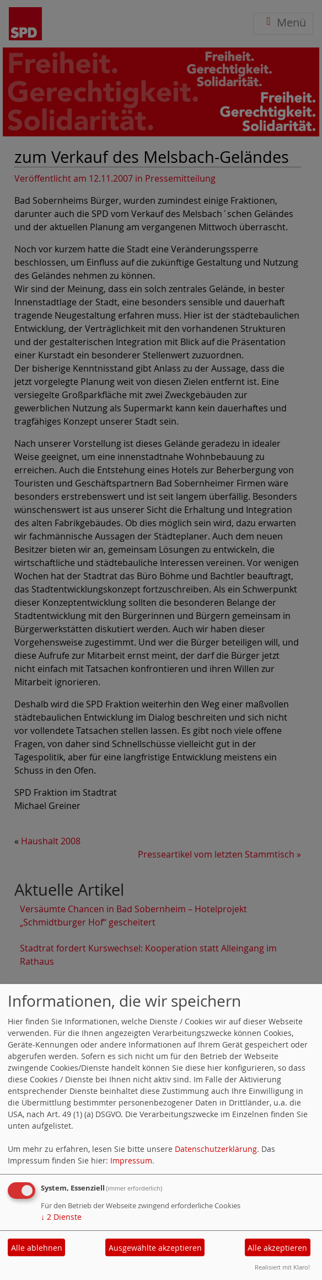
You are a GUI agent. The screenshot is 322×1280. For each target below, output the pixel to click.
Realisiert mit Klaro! (282, 1267)
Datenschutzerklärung (216, 1149)
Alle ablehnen (36, 1247)
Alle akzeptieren (277, 1247)
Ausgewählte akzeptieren (155, 1247)
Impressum (131, 1160)
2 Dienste (61, 1217)
